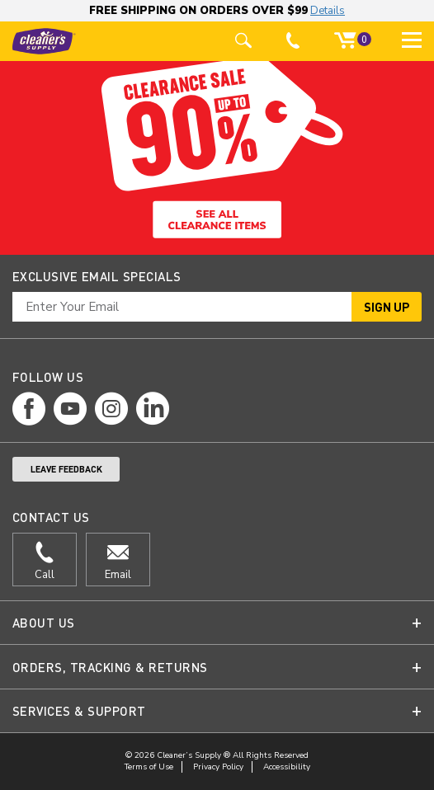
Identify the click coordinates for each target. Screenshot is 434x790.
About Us (43, 622)
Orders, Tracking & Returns (109, 667)
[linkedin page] (152, 409)
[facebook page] (28, 409)
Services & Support (79, 710)
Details (327, 11)
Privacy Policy (218, 767)
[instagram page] (111, 409)
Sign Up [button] (386, 307)
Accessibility (286, 767)
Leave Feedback (66, 469)
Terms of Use (149, 767)
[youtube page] (70, 409)
